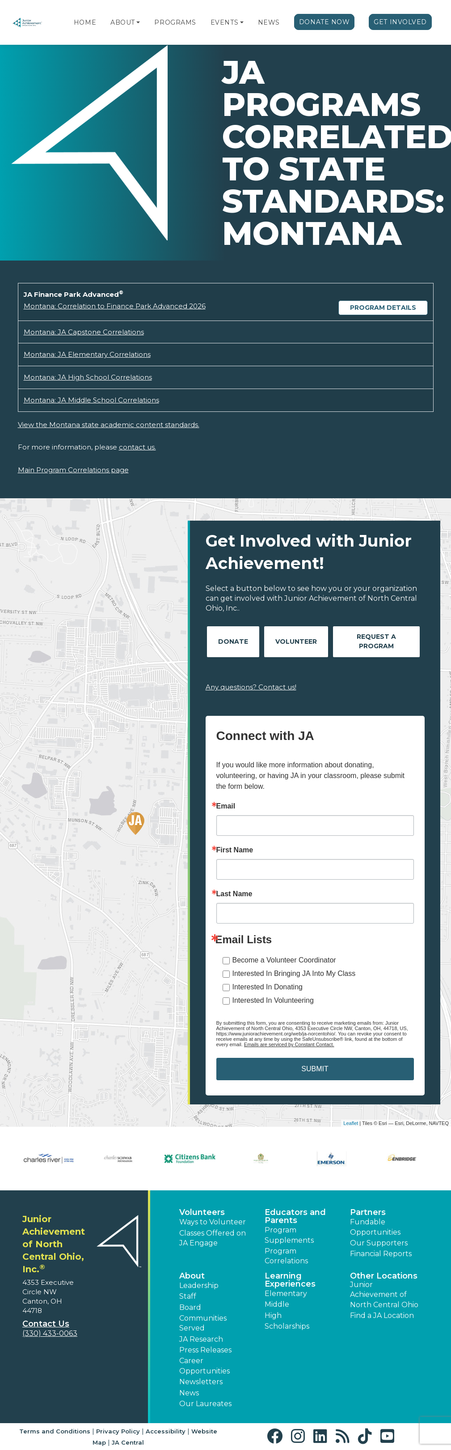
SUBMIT (314, 1069)
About (122, 22)
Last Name (234, 894)
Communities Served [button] (203, 1323)
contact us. (137, 447)
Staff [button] (187, 1296)
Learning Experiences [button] (290, 1280)
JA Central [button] (128, 1442)
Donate (233, 641)
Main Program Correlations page (73, 470)
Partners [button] (368, 1212)
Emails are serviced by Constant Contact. (289, 1044)
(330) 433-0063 (49, 1333)
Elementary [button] (286, 1293)
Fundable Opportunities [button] (375, 1227)
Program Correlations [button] (286, 1256)
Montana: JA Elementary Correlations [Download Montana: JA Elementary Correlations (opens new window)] (87, 354)
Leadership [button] (199, 1285)
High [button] (273, 1315)
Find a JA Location (382, 1315)
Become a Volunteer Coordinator (284, 960)
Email (226, 806)
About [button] (192, 1276)
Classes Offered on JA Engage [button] (212, 1238)
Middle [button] (277, 1304)
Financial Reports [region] (381, 1253)
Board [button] (190, 1307)
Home (85, 22)
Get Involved (400, 22)
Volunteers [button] (202, 1212)
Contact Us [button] (45, 1324)
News (269, 22)
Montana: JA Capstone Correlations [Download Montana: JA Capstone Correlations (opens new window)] (84, 332)
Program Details (383, 308)
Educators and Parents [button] (295, 1216)
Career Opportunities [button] (204, 1365)
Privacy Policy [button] (118, 1431)
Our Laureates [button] (205, 1403)
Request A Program (376, 641)
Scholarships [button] (287, 1326)
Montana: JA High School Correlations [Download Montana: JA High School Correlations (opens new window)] (88, 377)
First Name (234, 850)
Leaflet (350, 1123)
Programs (175, 22)
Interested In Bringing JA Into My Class (294, 973)
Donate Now (324, 22)
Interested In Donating (267, 987)
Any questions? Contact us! (251, 687)
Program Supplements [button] (289, 1235)
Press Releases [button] (205, 1350)
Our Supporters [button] (379, 1243)
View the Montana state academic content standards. (108, 424)
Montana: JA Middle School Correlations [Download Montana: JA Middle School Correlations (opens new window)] (91, 400)
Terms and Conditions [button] (54, 1431)
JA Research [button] (201, 1339)
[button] (138, 22)
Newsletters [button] (201, 1381)
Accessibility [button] (165, 1431)
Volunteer (296, 641)
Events (224, 22)
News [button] (189, 1393)
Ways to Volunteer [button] (212, 1222)
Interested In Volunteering (273, 1000)
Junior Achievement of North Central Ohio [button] (384, 1294)
